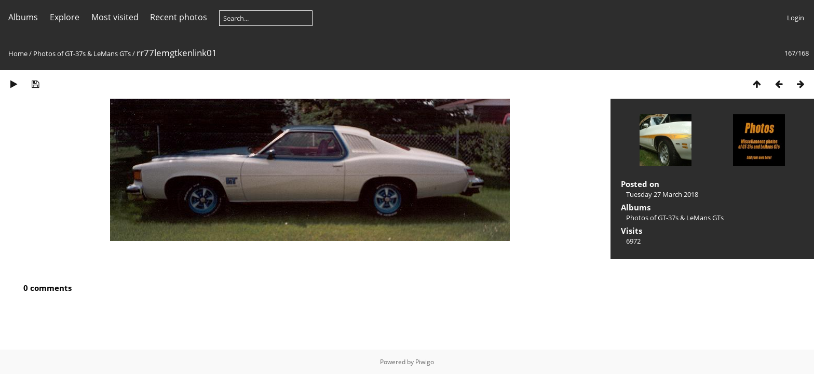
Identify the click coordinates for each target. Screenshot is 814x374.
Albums (23, 17)
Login (795, 17)
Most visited (115, 17)
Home (18, 53)
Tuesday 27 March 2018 (662, 194)
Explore (64, 17)
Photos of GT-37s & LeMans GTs (82, 53)
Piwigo (424, 361)
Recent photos (178, 17)
